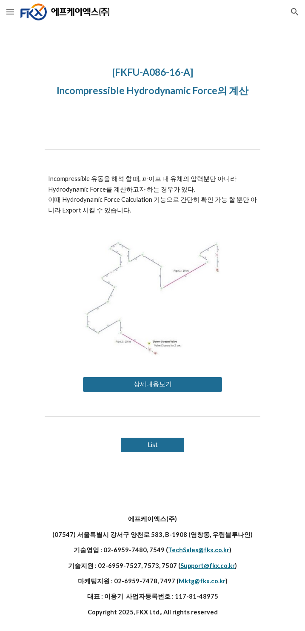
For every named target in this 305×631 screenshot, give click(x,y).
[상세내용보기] (152, 384)
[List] (152, 445)
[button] (10, 11)
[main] (152, 79)
